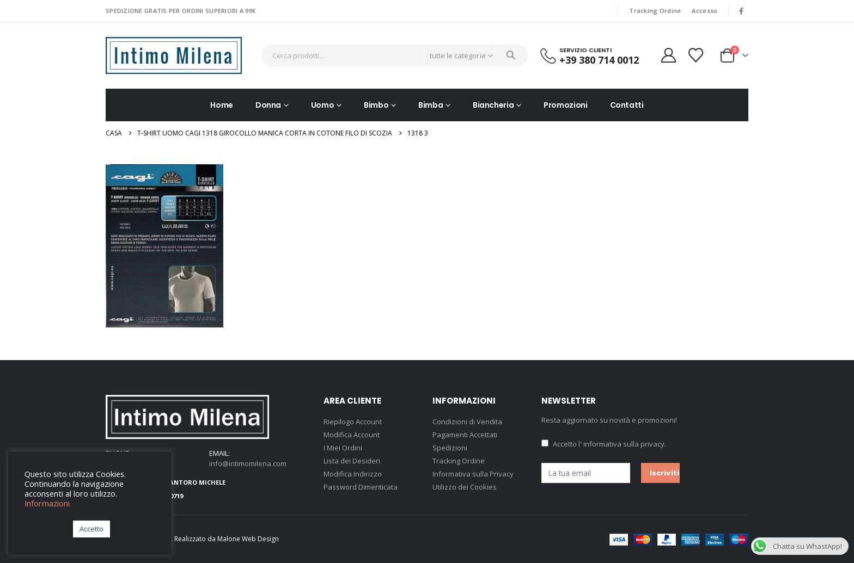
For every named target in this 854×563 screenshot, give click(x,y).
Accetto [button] (91, 529)
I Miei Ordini (343, 448)
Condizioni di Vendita (467, 421)
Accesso (704, 11)
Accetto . (603, 444)
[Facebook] (741, 11)
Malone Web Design (248, 538)
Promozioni (566, 105)
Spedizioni (449, 448)
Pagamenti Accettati (464, 435)
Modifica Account (352, 435)
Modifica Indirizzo (353, 474)
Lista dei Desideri (352, 461)
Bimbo (376, 105)
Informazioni (47, 503)
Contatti (627, 105)
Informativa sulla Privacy (473, 474)
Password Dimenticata (361, 487)
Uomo (322, 105)
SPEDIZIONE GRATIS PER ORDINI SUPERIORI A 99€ (180, 11)
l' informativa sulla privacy (621, 444)
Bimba (430, 105)
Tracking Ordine (655, 11)
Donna (268, 105)
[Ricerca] (511, 55)
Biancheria (493, 105)
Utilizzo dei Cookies (464, 487)
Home (221, 105)
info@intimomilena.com (247, 463)
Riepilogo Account (353, 421)
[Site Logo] (174, 55)
